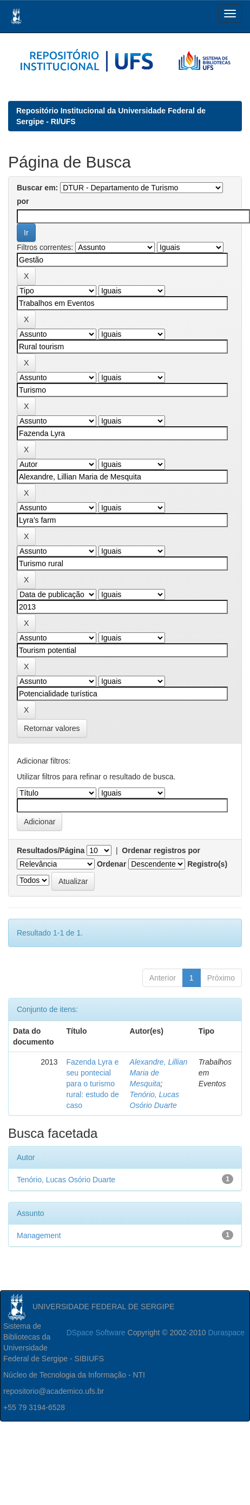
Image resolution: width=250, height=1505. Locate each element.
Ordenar (111, 864)
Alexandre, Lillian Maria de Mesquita (159, 1073)
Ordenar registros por (161, 850)
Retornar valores (52, 728)
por (23, 201)
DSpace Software (96, 1332)
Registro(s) (207, 864)
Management (39, 1235)
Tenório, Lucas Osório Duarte (66, 1179)
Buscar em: (37, 187)
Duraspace (226, 1332)
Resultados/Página (50, 850)
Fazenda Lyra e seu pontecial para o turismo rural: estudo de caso (92, 1084)
